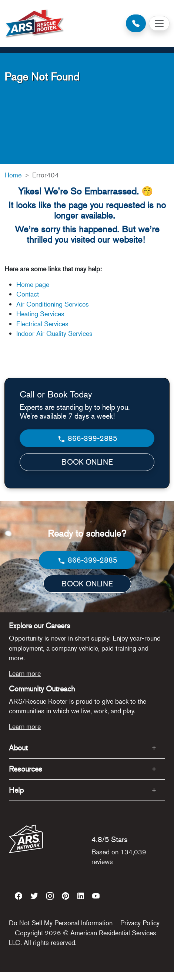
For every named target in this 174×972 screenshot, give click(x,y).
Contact (27, 294)
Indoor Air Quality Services (54, 333)
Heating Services (40, 314)
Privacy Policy (140, 923)
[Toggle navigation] (159, 23)
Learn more (25, 673)
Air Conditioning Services (52, 304)
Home (12, 175)
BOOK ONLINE (87, 462)
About (18, 747)
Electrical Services (42, 324)
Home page (33, 284)
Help (16, 790)
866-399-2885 (87, 438)
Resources (25, 768)
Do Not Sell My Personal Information (61, 923)
